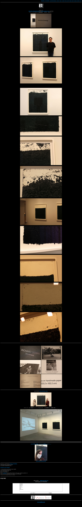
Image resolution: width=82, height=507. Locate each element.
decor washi (67, 0)
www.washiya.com (41, 503)
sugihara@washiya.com (44, 480)
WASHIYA (43, 0)
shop (60, 0)
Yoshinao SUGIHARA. (13, 463)
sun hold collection (53, 0)
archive (58, 0)
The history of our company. (5, 467)
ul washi (63, 0)
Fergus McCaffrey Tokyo (45, 11)
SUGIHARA (47, 0)
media (78, 0)
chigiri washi (71, 0)
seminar (75, 0)
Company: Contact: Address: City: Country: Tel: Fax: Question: (41, 488)
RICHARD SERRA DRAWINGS (34, 11)
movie (80, 0)
